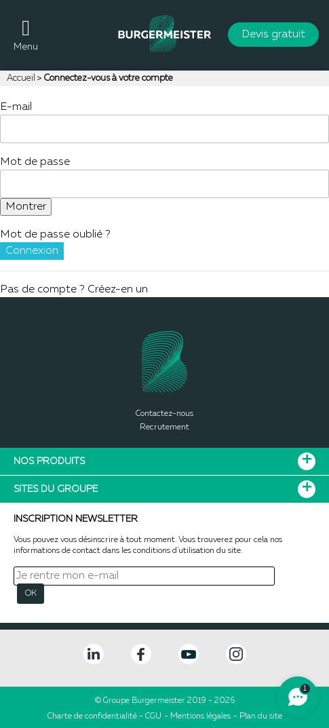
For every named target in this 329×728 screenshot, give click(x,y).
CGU (153, 716)
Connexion (31, 251)
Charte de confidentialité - (96, 716)
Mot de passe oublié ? (55, 234)
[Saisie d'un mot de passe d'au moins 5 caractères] (164, 184)
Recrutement (164, 427)
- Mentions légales (197, 716)
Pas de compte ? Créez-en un (74, 289)
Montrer (25, 207)
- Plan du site (257, 716)
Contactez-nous (164, 414)
